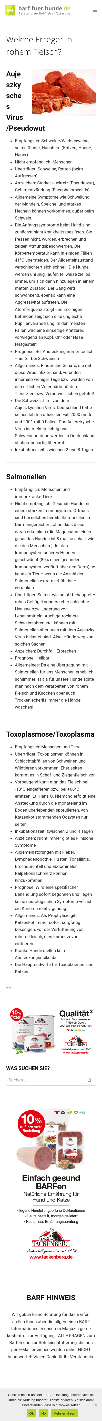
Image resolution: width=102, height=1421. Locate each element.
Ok (31, 1413)
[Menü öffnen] (94, 10)
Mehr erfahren (64, 1413)
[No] (95, 1404)
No (44, 1413)
